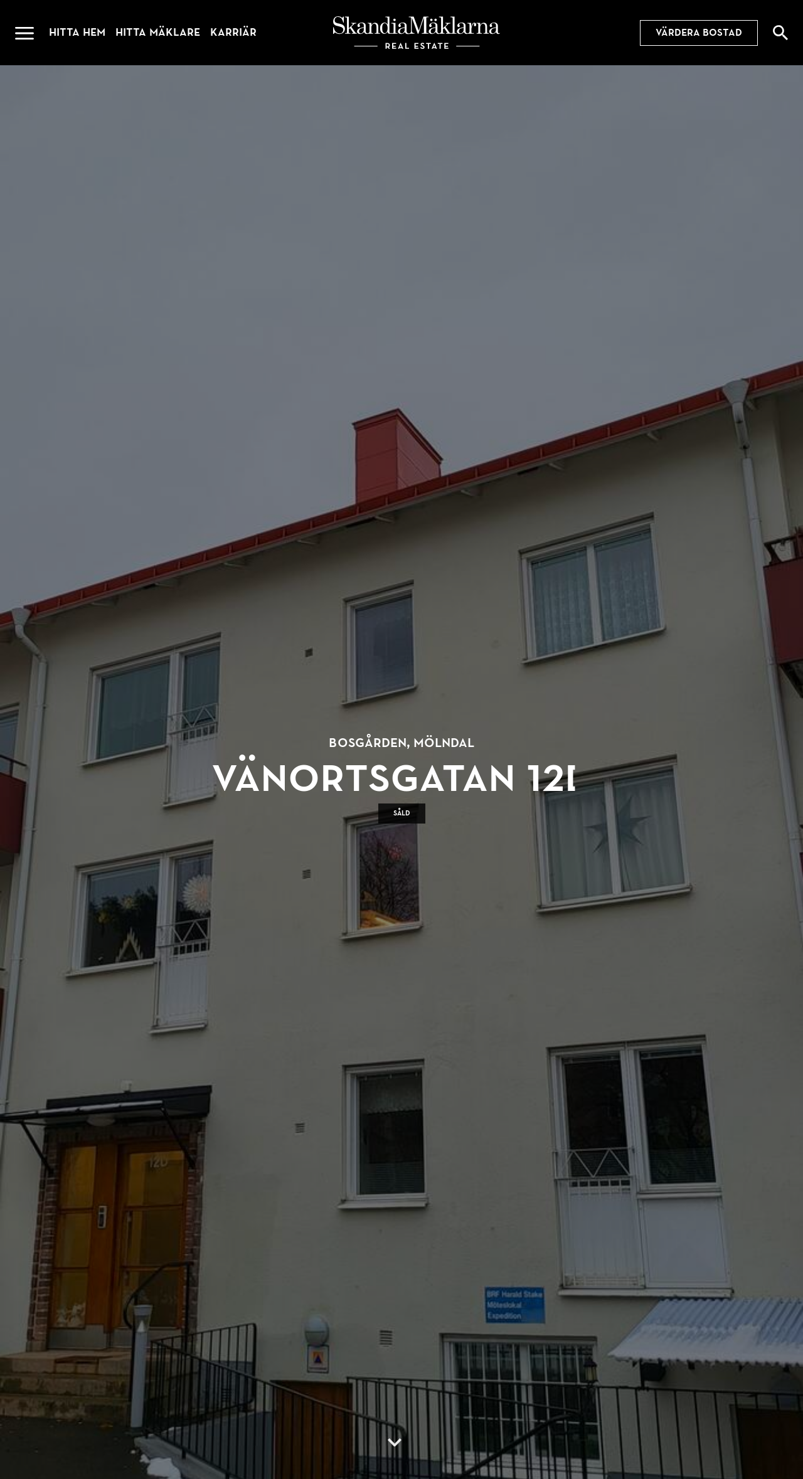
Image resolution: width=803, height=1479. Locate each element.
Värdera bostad (699, 32)
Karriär (233, 32)
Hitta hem (77, 32)
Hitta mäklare (157, 32)
